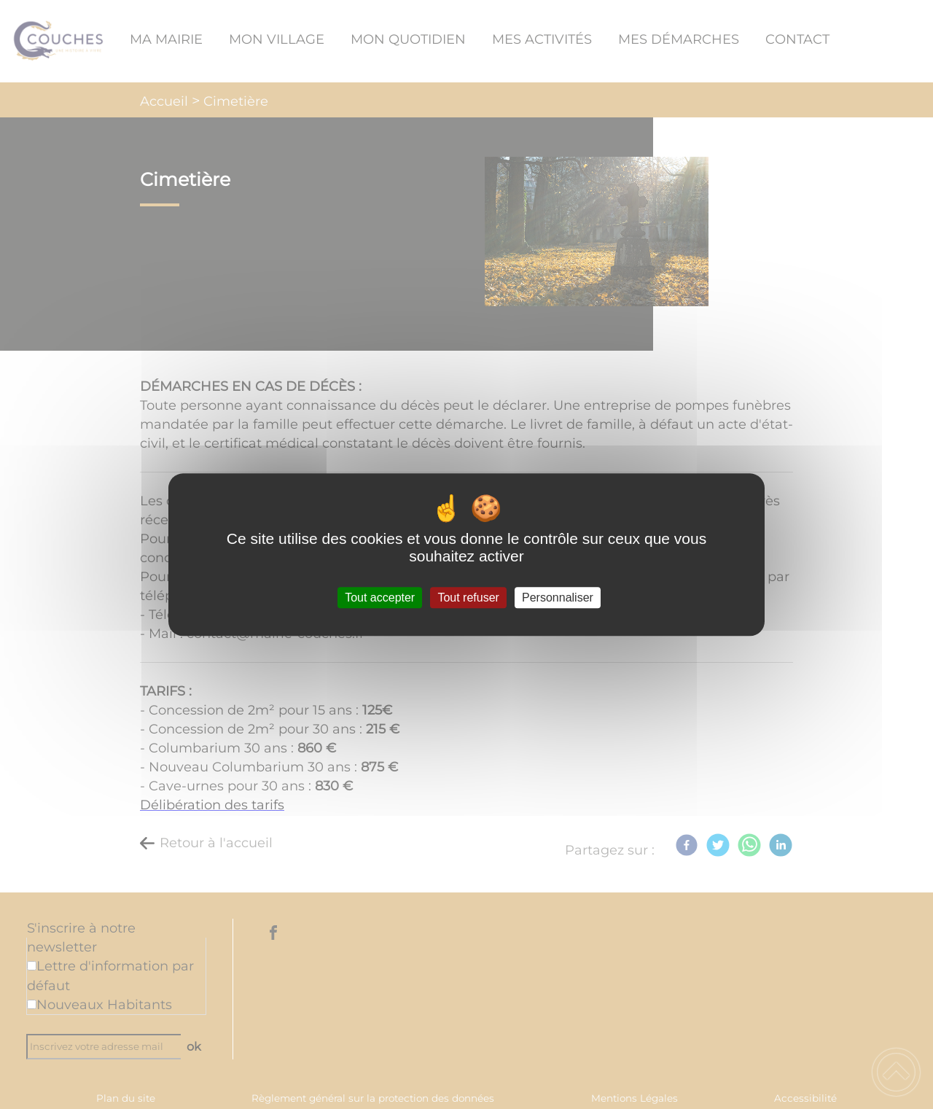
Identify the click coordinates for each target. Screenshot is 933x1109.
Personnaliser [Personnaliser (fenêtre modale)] (557, 597)
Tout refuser (468, 597)
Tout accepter (380, 597)
